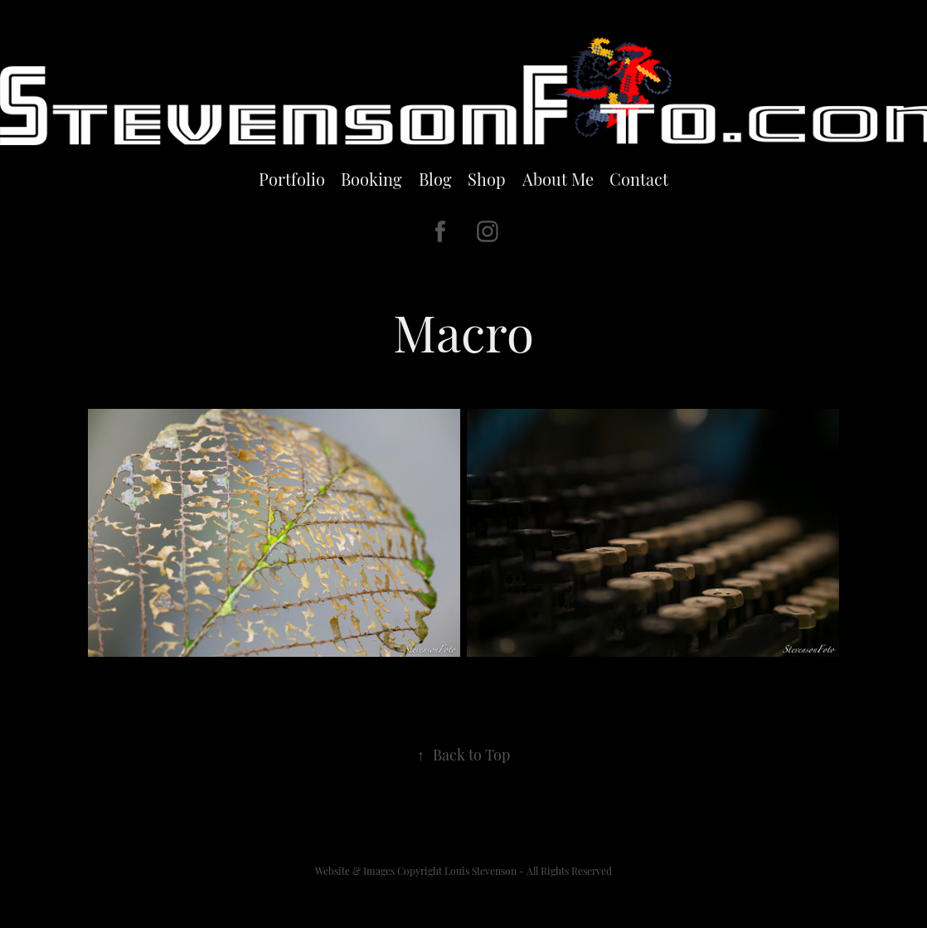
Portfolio (292, 178)
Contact (638, 178)
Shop (487, 178)
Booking (371, 178)
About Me (558, 178)
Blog (435, 178)
